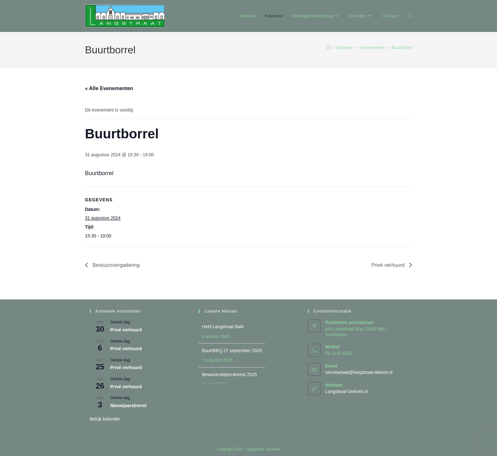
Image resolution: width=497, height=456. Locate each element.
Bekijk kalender (105, 418)
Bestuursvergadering (115, 265)
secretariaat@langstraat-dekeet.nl (359, 372)
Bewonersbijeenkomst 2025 (229, 374)
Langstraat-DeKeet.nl (346, 391)
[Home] (328, 47)
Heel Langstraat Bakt (223, 326)
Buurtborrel (402, 47)
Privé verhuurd (388, 265)
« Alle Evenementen (109, 88)
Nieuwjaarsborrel (128, 405)
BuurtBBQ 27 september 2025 (232, 350)
